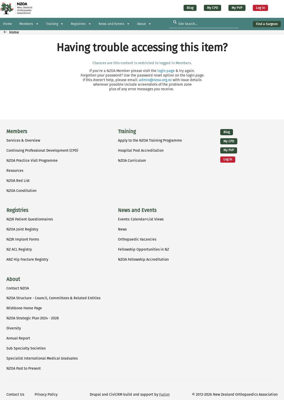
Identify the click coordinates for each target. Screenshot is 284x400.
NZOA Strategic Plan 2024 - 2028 (32, 318)
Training (127, 132)
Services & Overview (23, 140)
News (122, 229)
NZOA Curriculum (132, 160)
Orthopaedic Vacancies (137, 239)
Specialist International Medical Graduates (42, 358)
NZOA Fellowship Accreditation (143, 259)
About (13, 279)
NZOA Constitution (21, 190)
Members (16, 132)
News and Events (137, 210)
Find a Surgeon (267, 24)
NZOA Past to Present (23, 368)
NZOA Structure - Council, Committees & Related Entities (53, 298)
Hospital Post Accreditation (141, 150)
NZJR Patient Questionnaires (29, 219)
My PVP (237, 8)
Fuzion (164, 394)
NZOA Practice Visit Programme (32, 160)
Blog (190, 8)
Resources (14, 170)
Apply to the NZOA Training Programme (150, 140)
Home (14, 32)
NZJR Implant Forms (22, 239)
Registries (17, 210)
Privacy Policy (46, 394)
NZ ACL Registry (19, 249)
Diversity (13, 328)
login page (166, 71)
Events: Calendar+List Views (141, 219)
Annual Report (18, 338)
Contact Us (15, 394)
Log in (260, 8)
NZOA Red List (18, 180)
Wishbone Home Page (24, 308)
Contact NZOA (17, 288)
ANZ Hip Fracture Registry (27, 259)
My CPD (212, 8)
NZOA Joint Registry (22, 229)
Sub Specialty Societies (26, 348)
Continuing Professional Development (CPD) (42, 150)
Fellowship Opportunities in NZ (143, 249)
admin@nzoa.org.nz (155, 80)
